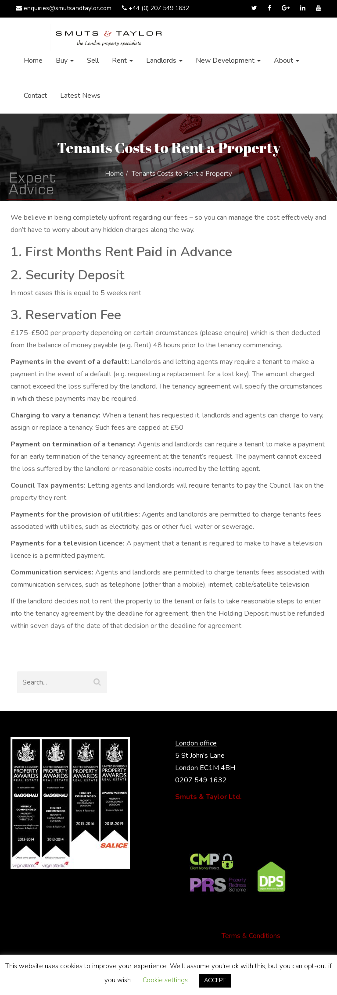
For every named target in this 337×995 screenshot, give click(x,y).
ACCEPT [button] (215, 980)
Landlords (164, 60)
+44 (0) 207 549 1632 (155, 8)
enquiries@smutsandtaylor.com (63, 8)
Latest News (80, 95)
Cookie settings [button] (165, 980)
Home (33, 60)
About (286, 60)
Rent (122, 60)
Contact (35, 95)
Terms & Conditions (251, 936)
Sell (93, 60)
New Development (228, 60)
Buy (65, 60)
